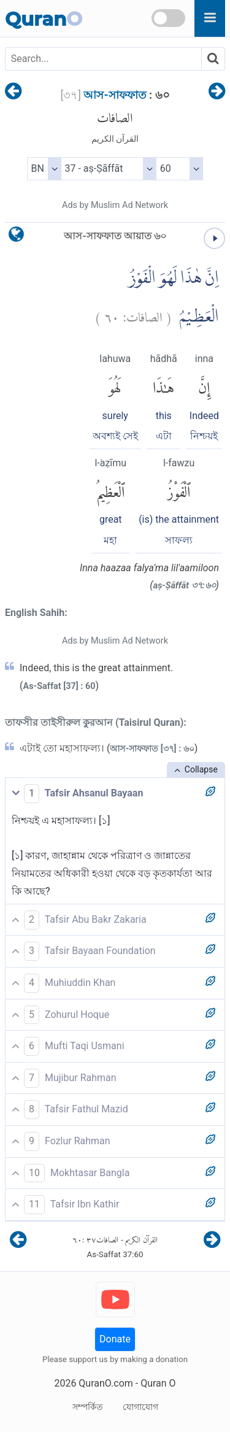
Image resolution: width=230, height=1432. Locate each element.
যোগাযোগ (140, 1407)
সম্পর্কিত (87, 1407)
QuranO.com (105, 1383)
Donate (115, 1339)
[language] (16, 237)
